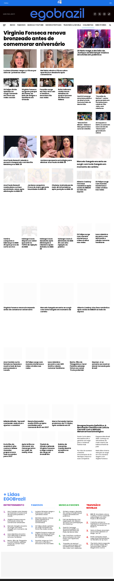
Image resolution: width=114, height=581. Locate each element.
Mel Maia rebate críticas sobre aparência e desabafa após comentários (53, 73)
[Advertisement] (39, 117)
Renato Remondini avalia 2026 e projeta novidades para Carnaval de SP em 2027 (38, 424)
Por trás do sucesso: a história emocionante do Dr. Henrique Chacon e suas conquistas (84, 455)
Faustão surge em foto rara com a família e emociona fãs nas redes (47, 93)
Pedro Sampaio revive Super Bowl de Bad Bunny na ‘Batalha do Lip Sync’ (99, 538)
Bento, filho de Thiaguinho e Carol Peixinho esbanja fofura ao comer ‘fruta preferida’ (78, 366)
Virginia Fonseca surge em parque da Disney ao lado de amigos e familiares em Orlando (29, 94)
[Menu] (4, 25)
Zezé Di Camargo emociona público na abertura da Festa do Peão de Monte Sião (84, 100)
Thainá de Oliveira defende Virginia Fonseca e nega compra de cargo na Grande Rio (47, 449)
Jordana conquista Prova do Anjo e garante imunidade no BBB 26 (38, 187)
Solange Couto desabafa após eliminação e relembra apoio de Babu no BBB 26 (47, 244)
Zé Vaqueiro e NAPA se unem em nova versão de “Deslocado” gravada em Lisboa (103, 128)
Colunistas (88, 25)
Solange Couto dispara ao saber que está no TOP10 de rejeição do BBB (29, 243)
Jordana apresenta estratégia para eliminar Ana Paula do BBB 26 (56, 161)
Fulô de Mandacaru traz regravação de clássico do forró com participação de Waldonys (73, 522)
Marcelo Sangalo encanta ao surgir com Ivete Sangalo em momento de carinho (91, 164)
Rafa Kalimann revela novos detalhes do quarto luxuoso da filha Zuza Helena (65, 94)
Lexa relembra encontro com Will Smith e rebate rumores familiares (102, 238)
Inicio (12, 25)
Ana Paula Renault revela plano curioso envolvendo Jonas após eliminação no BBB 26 (14, 188)
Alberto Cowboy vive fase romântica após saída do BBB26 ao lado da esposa (84, 187)
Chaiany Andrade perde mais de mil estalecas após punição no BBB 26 (62, 187)
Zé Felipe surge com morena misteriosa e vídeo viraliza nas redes (101, 186)
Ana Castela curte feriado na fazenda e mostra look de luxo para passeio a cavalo (13, 366)
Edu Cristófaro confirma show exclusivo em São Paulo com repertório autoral (72, 538)
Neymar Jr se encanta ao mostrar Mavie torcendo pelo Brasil (101, 365)
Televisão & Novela (72, 25)
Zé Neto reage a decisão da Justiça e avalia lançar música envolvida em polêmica (93, 53)
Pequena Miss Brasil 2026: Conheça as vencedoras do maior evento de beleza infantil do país (103, 442)
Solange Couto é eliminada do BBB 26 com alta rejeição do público (65, 243)
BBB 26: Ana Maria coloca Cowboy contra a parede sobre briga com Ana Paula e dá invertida (99, 516)
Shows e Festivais (53, 25)
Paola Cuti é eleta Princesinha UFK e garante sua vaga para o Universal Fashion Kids (83, 441)
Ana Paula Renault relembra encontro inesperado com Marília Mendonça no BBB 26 (18, 162)
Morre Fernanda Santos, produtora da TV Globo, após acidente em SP (62, 423)
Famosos (21, 25)
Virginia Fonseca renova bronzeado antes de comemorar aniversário (35, 38)
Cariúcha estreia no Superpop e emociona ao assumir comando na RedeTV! (100, 524)
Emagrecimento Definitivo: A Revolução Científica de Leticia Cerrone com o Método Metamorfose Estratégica (93, 428)
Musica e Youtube (35, 25)
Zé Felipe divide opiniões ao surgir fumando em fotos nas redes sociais (10, 93)
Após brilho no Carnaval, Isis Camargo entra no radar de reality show (28, 448)
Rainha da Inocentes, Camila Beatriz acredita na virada (64, 448)
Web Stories (100, 25)
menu (6, 3)
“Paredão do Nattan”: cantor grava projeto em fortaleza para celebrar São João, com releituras (103, 102)
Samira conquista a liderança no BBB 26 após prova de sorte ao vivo (11, 243)
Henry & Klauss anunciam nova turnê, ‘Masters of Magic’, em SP (99, 531)
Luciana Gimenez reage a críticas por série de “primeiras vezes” (20, 72)
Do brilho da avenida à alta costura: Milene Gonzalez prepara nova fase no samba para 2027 (10, 450)
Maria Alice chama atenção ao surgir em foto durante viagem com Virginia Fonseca (102, 455)
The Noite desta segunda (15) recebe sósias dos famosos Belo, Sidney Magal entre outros (100, 545)
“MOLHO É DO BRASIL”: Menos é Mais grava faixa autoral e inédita (84, 126)
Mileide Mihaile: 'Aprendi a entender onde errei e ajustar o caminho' (14, 423)
